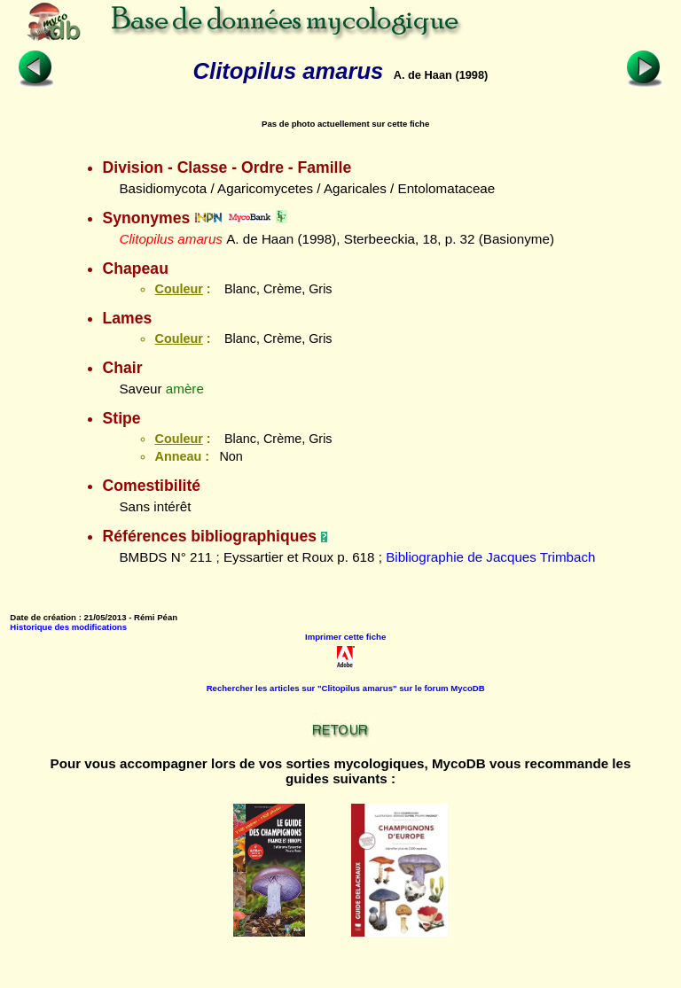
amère (185, 388)
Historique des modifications (68, 627)
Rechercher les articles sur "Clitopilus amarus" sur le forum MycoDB (346, 688)
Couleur (178, 289)
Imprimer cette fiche (345, 637)
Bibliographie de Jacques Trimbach (490, 556)
